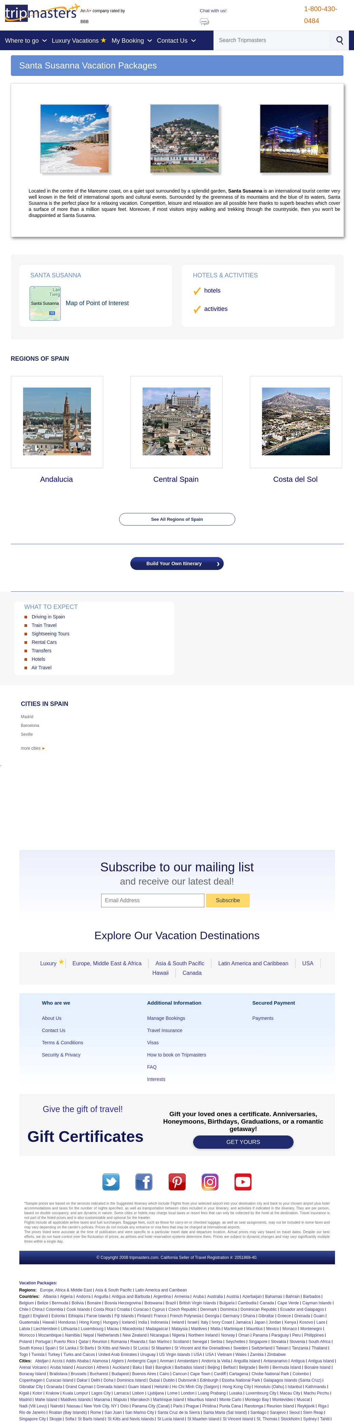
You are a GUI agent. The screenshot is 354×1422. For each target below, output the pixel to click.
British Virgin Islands (197, 1303)
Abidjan (42, 1361)
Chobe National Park (270, 1373)
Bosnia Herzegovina (123, 1303)
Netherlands (108, 1335)
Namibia (72, 1335)
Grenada (302, 1316)
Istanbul (295, 1386)
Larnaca (121, 1393)
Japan (259, 1322)
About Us (52, 1018)
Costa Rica (103, 1309)
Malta (215, 1328)
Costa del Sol (295, 479)
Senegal (199, 1341)
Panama (260, 1335)
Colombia (54, 1309)
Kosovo (306, 1322)
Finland (143, 1316)
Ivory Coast (222, 1322)
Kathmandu (315, 1386)
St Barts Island (91, 1419)
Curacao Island (59, 1380)
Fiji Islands (124, 1316)
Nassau (73, 1406)
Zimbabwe (276, 1354)
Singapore (258, 1341)
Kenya (290, 1322)
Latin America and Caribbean (253, 963)
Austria (232, 1296)
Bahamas (273, 1296)
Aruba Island (61, 1367)
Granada (54, 1386)
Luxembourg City (261, 1393)
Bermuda (60, 1303)
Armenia (181, 1296)
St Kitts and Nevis (113, 1348)
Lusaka (235, 1393)
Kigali (24, 1393)
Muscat (303, 1399)
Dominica (228, 1309)
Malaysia (179, 1328)
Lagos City (101, 1393)
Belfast (229, 1367)
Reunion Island (280, 1406)
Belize (43, 1303)
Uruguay (147, 1354)
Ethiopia (75, 1316)
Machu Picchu (316, 1393)
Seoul (294, 1412)
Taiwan (282, 1348)
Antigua (298, 1361)
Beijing (214, 1367)
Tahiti (325, 1419)
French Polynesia (186, 1316)
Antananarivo (275, 1361)
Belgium (26, 1303)
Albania (50, 1296)
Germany (231, 1316)
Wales (241, 1354)
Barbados (311, 1296)
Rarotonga (253, 1406)
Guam (319, 1316)
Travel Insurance (164, 1030)
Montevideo (282, 1399)
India (142, 1322)
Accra (57, 1361)
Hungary (110, 1322)
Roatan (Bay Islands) (68, 1412)
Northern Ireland (203, 1335)
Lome (172, 1393)
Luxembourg (92, 1328)
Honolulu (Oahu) (269, 1386)
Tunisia (38, 1354)
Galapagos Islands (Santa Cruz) (292, 1380)
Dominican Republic (259, 1309)
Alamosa (100, 1361)
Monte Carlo (230, 1399)
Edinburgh (209, 1380)
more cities (33, 748)
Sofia (69, 1419)
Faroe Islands (99, 1316)
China (37, 1309)
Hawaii (160, 973)
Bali (148, 1367)
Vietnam (224, 1354)
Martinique (233, 1328)
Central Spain (176, 479)
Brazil (171, 1303)
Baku (137, 1367)
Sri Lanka (67, 1348)
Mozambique (50, 1335)
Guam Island (139, 1386)
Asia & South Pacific (179, 963)
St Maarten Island (203, 1419)
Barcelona (30, 725)
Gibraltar (266, 1316)
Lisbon (138, 1393)
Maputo (120, 1399)
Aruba (198, 1296)
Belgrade (247, 1367)
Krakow (52, 1393)
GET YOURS (243, 1142)
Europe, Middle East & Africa (107, 963)
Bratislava (59, 1373)
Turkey (54, 1354)
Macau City (290, 1393)
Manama (102, 1399)
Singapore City (32, 1419)
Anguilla (101, 1296)
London (187, 1393)
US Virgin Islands (174, 1354)
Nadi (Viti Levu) (33, 1406)
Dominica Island (131, 1380)
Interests (156, 1079)
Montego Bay (257, 1399)
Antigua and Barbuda (131, 1296)
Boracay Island (32, 1373)
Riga (322, 1406)
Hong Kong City (236, 1386)
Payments (262, 1018)
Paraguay (280, 1335)
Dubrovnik (187, 1380)
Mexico (272, 1328)
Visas (153, 1042)
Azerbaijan (252, 1296)
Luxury (50, 963)
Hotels (38, 659)
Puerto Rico (64, 1341)
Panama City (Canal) (151, 1406)
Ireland (177, 1322)
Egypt (24, 1316)
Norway (228, 1335)
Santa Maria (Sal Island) (225, 1412)
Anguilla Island (247, 1361)
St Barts (87, 1348)
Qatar (83, 1341)
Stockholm (290, 1419)
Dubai (154, 1380)
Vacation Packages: (38, 1283)
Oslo (124, 1406)
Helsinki (161, 1386)
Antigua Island (321, 1361)
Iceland (128, 1322)
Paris (177, 1406)
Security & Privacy (61, 1055)
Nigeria (178, 1335)
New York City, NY (100, 1406)
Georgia (212, 1316)
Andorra (83, 1296)
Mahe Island (46, 1399)
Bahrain (293, 1296)
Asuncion (84, 1367)
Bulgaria (227, 1303)
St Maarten (161, 1348)
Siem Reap (313, 1412)
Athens (102, 1367)
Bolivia (77, 1303)
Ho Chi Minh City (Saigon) (195, 1386)
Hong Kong (89, 1322)
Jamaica (243, 1322)
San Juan (113, 1412)
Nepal (88, 1335)
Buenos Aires (144, 1373)
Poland (25, 1341)
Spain (50, 1348)
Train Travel (44, 625)
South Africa (320, 1341)
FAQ (151, 1067)
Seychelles (235, 1341)
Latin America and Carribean (161, 1290)
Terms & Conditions (62, 1042)
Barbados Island (189, 1367)
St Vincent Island (238, 1419)
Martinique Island (168, 1399)
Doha (108, 1380)
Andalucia (56, 479)
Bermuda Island (287, 1367)
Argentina (162, 1296)
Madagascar (157, 1328)
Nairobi (56, 1406)
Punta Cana (230, 1406)
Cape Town (200, 1373)
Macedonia (133, 1328)
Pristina (209, 1406)
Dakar (82, 1380)
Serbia (216, 1341)
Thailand (319, 1348)
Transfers (42, 650)
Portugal (43, 1341)
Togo (23, 1354)
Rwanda (137, 1341)
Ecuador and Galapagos (302, 1309)
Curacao (141, 1309)
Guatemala (29, 1322)
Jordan (275, 1322)
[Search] (272, 40)
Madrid (27, 716)
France (160, 1316)
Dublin (169, 1380)
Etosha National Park (241, 1380)
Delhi (95, 1380)
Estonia (58, 1316)
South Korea (30, 1348)
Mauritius (254, 1328)
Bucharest (99, 1373)
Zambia (257, 1354)
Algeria (66, 1296)
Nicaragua (159, 1335)
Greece (284, 1316)
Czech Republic (182, 1309)
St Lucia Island (170, 1419)
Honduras (67, 1322)
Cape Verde (288, 1303)
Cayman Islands (317, 1303)
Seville (27, 734)
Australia (215, 1296)
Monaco (289, 1328)
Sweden (240, 1348)
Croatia (123, 1309)
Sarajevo (278, 1412)
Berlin (264, 1367)
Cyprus (158, 1309)
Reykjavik (306, 1406)
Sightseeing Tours (50, 633)
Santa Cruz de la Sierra (178, 1412)
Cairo (164, 1373)
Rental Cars (44, 642)
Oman (243, 1335)
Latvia (24, 1328)
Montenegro (311, 1328)
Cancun (180, 1373)
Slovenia (297, 1341)
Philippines (314, 1335)
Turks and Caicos (79, 1354)
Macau (113, 1328)
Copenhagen (31, 1380)
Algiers (117, 1361)
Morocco (27, 1335)
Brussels (79, 1373)
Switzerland (262, 1348)
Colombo (301, 1373)
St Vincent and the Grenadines (202, 1348)
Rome (95, 1412)
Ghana (249, 1316)
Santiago (258, 1412)
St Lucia (140, 1348)
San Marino (159, 1341)
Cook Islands (78, 1309)
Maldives (199, 1328)
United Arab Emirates (117, 1354)
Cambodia (247, 1303)
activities (216, 308)
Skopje (55, 1419)
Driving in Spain (48, 616)
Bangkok (163, 1367)
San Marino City (139, 1412)
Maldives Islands (76, 1399)
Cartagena (238, 1373)
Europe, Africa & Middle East (66, 1290)
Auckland (120, 1367)
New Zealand (135, 1335)
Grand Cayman (79, 1386)
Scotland (181, 1341)
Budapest (120, 1373)
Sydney (310, 1419)
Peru (296, 1335)
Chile (24, 1309)
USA (308, 963)
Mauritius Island (201, 1399)
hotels (212, 290)
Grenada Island (111, 1386)
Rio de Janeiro (32, 1412)
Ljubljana (156, 1393)
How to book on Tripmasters (176, 1055)
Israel (192, 1322)
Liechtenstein (46, 1328)
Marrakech (140, 1399)
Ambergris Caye (141, 1361)
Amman (167, 1361)
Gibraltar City (31, 1386)
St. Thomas (267, 1419)
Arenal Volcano (33, 1367)
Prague (192, 1406)
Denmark (208, 1309)
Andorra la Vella (215, 1361)
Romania (119, 1341)
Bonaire (94, 1303)
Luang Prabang (212, 1393)
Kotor (37, 1393)
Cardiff (220, 1373)
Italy (204, 1322)
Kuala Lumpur (75, 1393)
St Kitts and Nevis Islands (131, 1419)
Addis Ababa (77, 1361)
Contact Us (54, 1030)
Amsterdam (187, 1361)
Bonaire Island (317, 1367)
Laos (320, 1322)
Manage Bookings (166, 1018)
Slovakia (278, 1341)
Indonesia (159, 1322)
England (40, 1316)
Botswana (153, 1303)
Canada (192, 973)
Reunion (99, 1341)
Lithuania (69, 1328)
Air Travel (42, 667)
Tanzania (300, 1348)
